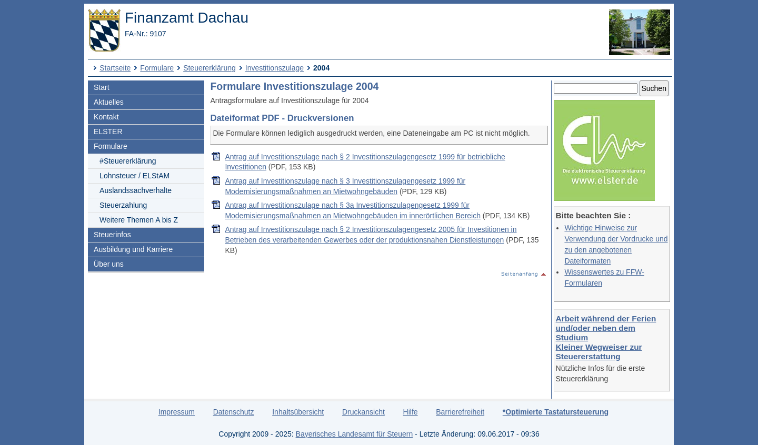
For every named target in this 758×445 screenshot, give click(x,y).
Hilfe (410, 412)
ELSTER (108, 131)
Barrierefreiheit (460, 412)
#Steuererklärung (127, 161)
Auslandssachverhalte (135, 190)
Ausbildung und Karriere (133, 249)
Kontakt (106, 117)
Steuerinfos (112, 234)
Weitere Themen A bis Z (138, 220)
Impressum (176, 412)
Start (101, 87)
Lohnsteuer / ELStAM (134, 175)
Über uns (109, 264)
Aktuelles (109, 102)
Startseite (115, 68)
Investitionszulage (274, 68)
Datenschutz (233, 412)
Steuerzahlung (123, 205)
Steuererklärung (209, 68)
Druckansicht (363, 412)
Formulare (157, 68)
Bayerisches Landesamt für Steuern (354, 434)
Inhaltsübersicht (298, 412)
